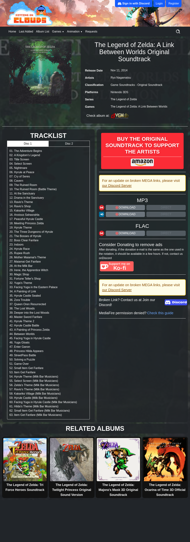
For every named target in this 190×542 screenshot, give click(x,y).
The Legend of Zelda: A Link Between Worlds (139, 106)
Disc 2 (69, 143)
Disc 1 (28, 143)
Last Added (26, 31)
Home (12, 31)
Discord (107, 258)
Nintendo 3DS (119, 92)
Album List (42, 31)
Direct (166, 207)
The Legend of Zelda (124, 99)
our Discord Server (117, 186)
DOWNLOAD (125, 207)
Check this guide (160, 313)
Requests (91, 31)
